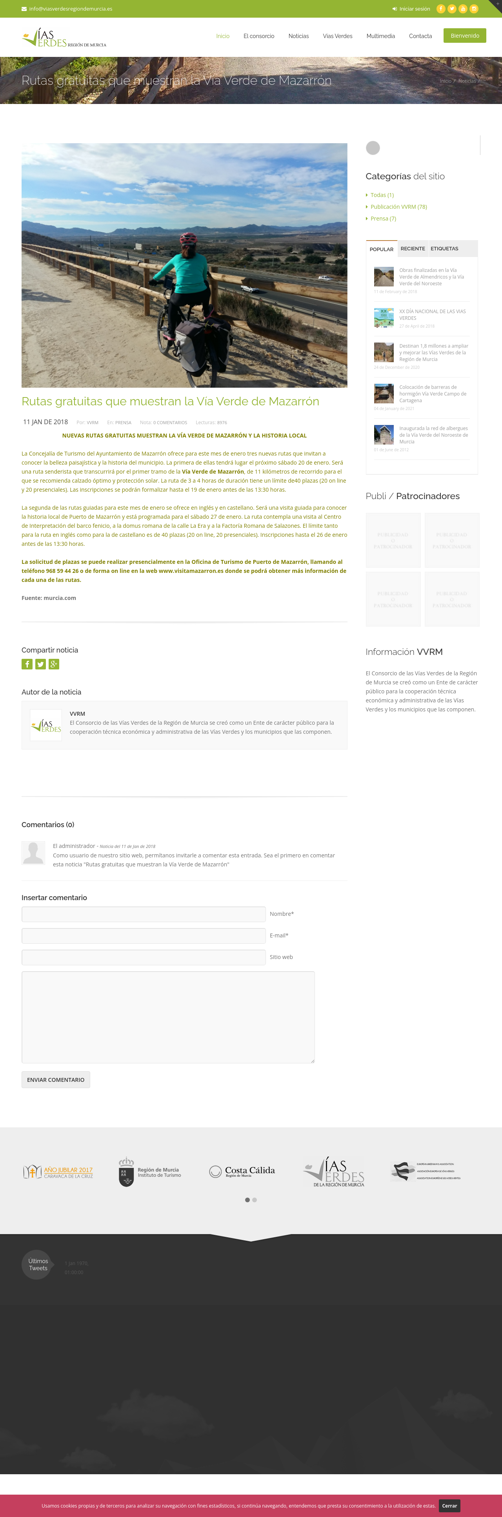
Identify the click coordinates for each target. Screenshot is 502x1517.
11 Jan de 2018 (45, 422)
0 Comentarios (170, 422)
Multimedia (381, 36)
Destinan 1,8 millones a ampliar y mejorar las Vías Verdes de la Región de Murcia (434, 353)
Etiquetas (444, 249)
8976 (222, 422)
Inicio (222, 36)
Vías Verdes (337, 36)
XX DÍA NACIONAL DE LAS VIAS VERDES (433, 314)
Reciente (413, 249)
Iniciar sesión (411, 9)
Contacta (420, 36)
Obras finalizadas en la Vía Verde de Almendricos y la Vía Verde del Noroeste (432, 277)
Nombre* (282, 911)
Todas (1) (380, 195)
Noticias (299, 36)
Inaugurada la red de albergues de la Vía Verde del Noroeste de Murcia (434, 435)
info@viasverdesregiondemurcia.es (67, 8)
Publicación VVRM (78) (396, 206)
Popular (382, 249)
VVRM (92, 422)
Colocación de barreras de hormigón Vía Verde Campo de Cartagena (433, 394)
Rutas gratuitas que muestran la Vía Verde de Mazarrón (171, 401)
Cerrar (449, 1505)
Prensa (123, 422)
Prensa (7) (381, 218)
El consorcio (259, 36)
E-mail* (279, 933)
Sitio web (281, 954)
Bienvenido (465, 35)
